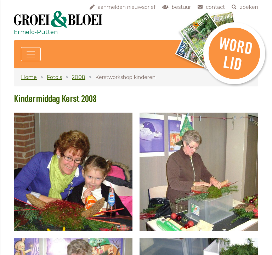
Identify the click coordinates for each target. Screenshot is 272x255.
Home (29, 77)
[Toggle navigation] (31, 54)
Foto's (54, 77)
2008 (78, 77)
